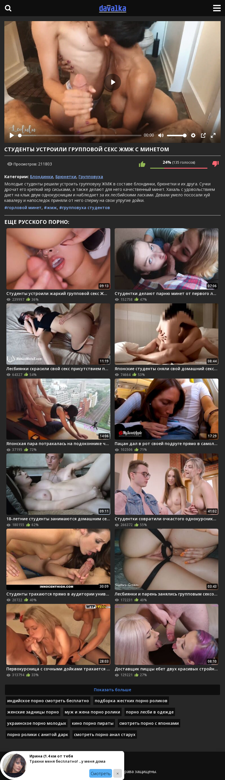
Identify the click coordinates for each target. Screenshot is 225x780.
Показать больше (112, 689)
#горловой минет (23, 207)
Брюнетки (65, 176)
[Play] (11, 135)
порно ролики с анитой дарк (37, 734)
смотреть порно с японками (149, 723)
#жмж (50, 207)
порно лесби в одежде (150, 712)
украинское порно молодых (36, 723)
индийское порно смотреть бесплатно (48, 700)
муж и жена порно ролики (92, 712)
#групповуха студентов (84, 207)
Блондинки (41, 176)
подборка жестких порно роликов (131, 700)
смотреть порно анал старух (104, 734)
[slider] (80, 135)
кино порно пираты (93, 723)
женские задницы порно (33, 712)
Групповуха (91, 176)
